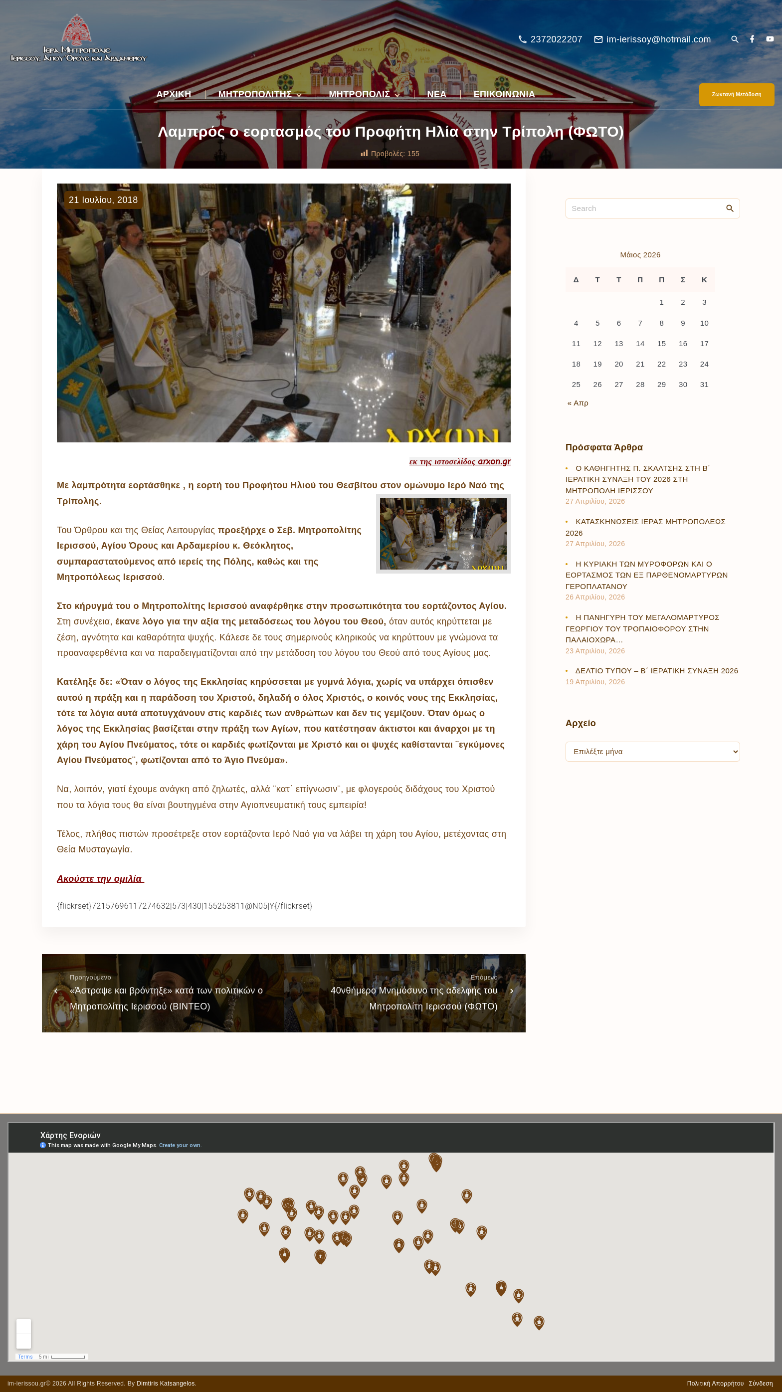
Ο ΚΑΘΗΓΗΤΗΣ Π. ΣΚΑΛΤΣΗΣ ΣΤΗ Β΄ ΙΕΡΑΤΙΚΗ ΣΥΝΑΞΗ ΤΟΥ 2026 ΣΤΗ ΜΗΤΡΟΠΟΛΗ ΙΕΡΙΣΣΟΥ (638, 479)
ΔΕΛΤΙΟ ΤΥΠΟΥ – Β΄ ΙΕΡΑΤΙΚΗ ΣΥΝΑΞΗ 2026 (657, 670)
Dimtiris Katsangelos (166, 1383)
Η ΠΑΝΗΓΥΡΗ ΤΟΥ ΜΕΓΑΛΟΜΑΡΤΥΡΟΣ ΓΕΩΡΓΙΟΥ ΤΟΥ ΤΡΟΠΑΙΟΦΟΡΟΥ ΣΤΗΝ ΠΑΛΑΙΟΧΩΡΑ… (643, 628)
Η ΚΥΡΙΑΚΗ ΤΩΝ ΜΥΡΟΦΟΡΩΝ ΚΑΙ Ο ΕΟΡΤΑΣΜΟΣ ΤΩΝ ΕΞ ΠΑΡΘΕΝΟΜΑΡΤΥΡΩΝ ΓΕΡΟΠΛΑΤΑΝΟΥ (647, 575)
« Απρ (578, 402)
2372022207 (557, 39)
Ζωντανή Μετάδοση (737, 94)
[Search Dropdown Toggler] (735, 40)
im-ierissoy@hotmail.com (658, 39)
